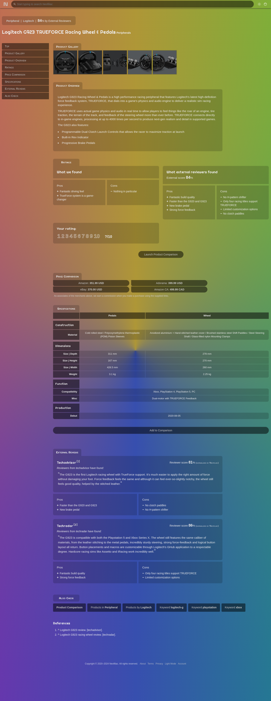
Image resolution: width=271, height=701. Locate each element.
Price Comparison (15, 74)
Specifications (13, 81)
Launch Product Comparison (160, 254)
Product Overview (15, 60)
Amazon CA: (169, 289)
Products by (138, 607)
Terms (151, 663)
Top (7, 46)
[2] (76, 524)
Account (182, 663)
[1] (78, 461)
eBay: (91, 289)
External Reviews (15, 88)
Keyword (171, 607)
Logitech (28, 20)
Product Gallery (15, 53)
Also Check (11, 95)
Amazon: (91, 283)
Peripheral (12, 20)
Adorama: (169, 283)
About (143, 663)
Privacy (159, 663)
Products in (104, 607)
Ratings (9, 67)
